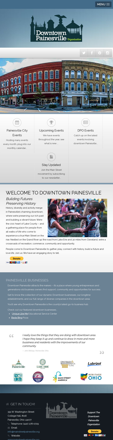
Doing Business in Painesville (16, 428)
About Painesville (21, 422)
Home (6, 422)
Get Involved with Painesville (68, 422)
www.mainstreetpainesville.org (23, 414)
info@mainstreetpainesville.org (24, 406)
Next (109, 85)
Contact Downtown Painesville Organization (55, 428)
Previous (3, 85)
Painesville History (42, 422)
